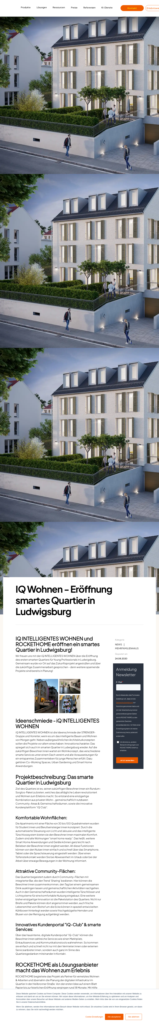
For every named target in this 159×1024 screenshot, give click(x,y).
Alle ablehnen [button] (133, 1017)
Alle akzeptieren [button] (114, 1017)
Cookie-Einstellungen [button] (94, 1017)
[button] (25, 8)
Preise (74, 7)
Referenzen (89, 7)
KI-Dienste (107, 7)
